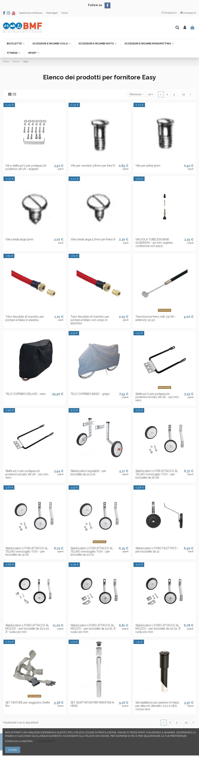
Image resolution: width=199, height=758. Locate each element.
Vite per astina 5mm (147, 165)
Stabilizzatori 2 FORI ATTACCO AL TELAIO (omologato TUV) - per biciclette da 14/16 (26, 551)
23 (183, 94)
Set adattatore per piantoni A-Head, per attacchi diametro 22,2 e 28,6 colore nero (157, 706)
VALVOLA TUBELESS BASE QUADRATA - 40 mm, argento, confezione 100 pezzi (154, 243)
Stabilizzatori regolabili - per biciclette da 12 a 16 (88, 472)
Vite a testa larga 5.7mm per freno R (93, 239)
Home (64, 12)
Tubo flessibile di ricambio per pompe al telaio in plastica (24, 318)
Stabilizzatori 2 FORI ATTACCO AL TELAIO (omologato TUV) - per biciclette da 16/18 (156, 474)
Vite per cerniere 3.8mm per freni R (93, 165)
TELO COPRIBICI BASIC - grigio (90, 393)
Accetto (12, 749)
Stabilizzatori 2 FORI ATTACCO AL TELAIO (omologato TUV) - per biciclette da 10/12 (92, 551)
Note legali (52, 12)
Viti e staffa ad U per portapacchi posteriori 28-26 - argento (25, 167)
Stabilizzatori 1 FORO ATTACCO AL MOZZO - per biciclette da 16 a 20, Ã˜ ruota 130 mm (27, 628)
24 (150, 94)
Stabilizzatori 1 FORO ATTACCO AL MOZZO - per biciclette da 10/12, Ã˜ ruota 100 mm (158, 628)
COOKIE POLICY (46, 741)
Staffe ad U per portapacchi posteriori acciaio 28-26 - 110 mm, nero (27, 474)
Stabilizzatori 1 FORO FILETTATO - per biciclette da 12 (156, 550)
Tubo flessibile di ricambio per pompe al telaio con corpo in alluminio (90, 320)
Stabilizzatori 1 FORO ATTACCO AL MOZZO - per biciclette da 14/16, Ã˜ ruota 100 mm (93, 628)
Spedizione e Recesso (31, 12)
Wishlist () (169, 12)
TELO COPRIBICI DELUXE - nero (25, 393)
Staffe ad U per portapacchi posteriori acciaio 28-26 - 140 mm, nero (157, 397)
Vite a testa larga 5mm (19, 239)
